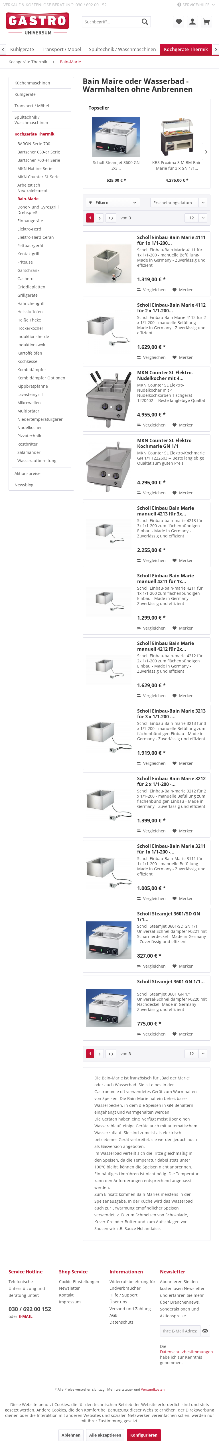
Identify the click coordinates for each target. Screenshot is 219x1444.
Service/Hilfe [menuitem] (194, 4)
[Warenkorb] (206, 21)
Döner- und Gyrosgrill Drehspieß (38, 209)
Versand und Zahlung (130, 1308)
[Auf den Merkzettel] (183, 289)
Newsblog (24, 485)
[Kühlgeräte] (22, 49)
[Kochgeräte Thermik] (186, 49)
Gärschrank (28, 270)
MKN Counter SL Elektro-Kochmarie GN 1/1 (165, 443)
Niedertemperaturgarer (40, 419)
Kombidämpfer (31, 369)
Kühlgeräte (25, 94)
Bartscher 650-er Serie (38, 152)
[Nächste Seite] (100, 218)
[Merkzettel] (178, 21)
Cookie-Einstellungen (79, 1281)
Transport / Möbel (32, 105)
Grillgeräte (27, 295)
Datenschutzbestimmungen (186, 1351)
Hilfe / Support (123, 1295)
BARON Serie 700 (33, 143)
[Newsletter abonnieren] (205, 1330)
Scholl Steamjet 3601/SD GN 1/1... (168, 916)
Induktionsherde (33, 336)
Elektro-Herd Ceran (35, 237)
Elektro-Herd (29, 229)
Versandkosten (153, 1389)
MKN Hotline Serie (34, 168)
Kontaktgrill (28, 253)
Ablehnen (71, 1435)
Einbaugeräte (30, 220)
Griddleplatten (31, 287)
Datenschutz (121, 1322)
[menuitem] (116, 21)
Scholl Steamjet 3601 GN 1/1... (171, 982)
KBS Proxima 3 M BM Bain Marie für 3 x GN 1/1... (177, 165)
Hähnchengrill (30, 303)
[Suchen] (145, 21)
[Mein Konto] (192, 21)
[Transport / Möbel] (61, 49)
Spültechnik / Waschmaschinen (31, 119)
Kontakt (66, 1295)
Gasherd (25, 278)
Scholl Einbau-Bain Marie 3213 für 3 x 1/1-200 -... (171, 713)
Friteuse (25, 262)
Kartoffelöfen (29, 353)
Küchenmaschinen (32, 83)
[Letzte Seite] (111, 218)
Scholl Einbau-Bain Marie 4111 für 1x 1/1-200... (171, 240)
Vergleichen (151, 289)
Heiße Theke (29, 320)
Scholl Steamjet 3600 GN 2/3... (116, 165)
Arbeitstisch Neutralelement (32, 187)
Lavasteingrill (30, 394)
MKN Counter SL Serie (38, 176)
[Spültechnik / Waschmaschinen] (122, 49)
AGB (113, 1315)
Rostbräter (27, 444)
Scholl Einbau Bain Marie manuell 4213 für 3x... (165, 511)
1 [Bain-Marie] (90, 218)
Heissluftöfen (30, 311)
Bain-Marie (27, 198)
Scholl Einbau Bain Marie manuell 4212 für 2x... (165, 646)
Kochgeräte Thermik (34, 134)
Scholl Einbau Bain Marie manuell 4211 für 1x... (165, 578)
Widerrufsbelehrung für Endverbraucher (132, 1285)
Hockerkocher (30, 328)
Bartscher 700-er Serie (38, 160)
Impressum (70, 1302)
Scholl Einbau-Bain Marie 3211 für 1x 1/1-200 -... (171, 849)
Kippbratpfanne (32, 386)
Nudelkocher (29, 427)
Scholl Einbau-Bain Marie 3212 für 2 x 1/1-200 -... (171, 781)
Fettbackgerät (30, 245)
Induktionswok (31, 344)
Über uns (118, 1302)
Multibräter (28, 411)
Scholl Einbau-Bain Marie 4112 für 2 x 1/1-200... (171, 308)
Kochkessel (27, 361)
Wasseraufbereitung (36, 460)
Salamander (28, 452)
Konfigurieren (143, 1435)
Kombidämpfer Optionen (41, 378)
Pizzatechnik (29, 435)
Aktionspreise (27, 473)
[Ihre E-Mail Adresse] (180, 1330)
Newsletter (69, 1288)
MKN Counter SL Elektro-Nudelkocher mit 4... (165, 375)
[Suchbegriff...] (116, 21)
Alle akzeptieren (105, 1435)
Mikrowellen (29, 402)
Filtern (98, 202)
